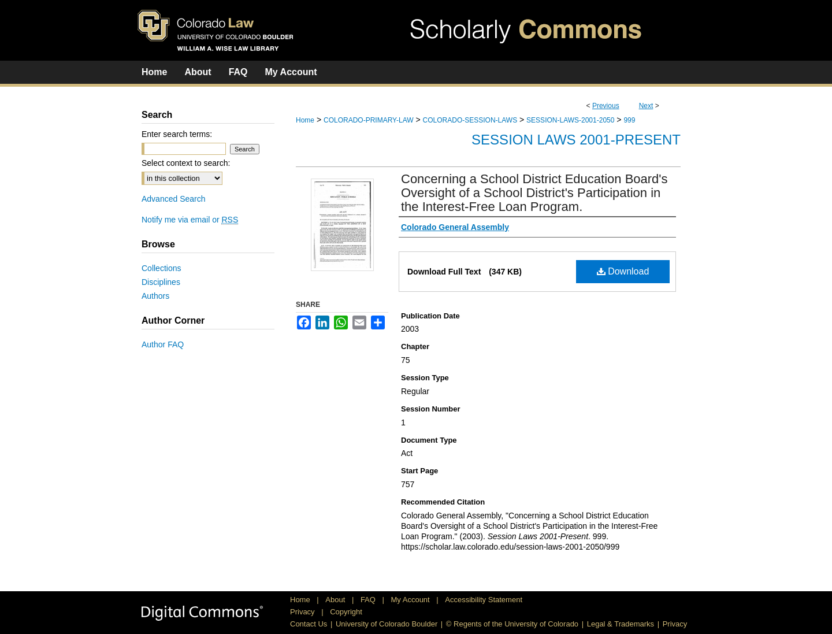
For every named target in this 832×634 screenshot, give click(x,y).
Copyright (346, 611)
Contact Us (308, 624)
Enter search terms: (177, 134)
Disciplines (161, 282)
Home (305, 120)
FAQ (369, 599)
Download (623, 271)
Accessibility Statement (483, 599)
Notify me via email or (190, 219)
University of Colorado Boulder (386, 624)
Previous (605, 106)
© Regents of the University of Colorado (512, 624)
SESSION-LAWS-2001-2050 (570, 120)
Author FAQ (163, 344)
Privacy (303, 611)
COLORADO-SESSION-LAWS (470, 120)
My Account (411, 599)
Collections (161, 268)
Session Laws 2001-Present (576, 139)
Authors (155, 296)
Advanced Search (174, 198)
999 (629, 120)
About (336, 599)
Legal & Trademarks (620, 624)
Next (646, 106)
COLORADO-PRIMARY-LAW (369, 120)
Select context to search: (186, 163)
